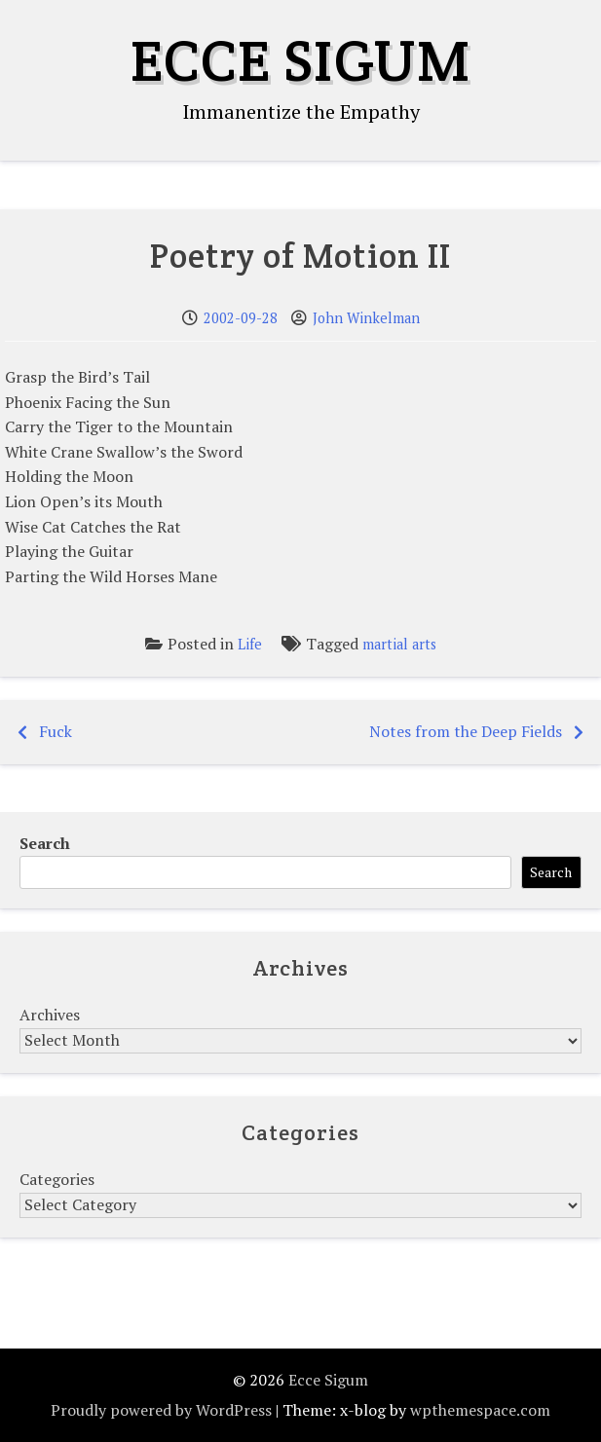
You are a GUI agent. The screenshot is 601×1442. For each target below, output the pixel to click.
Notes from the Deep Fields (465, 731)
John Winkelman (366, 318)
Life (250, 644)
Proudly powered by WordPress (161, 1410)
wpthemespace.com (480, 1410)
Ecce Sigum (300, 60)
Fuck (55, 731)
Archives (49, 1014)
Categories (56, 1179)
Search (44, 843)
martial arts (399, 644)
